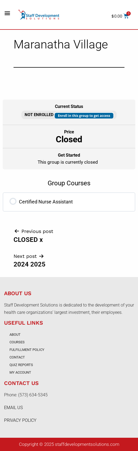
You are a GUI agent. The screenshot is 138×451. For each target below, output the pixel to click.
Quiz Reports (21, 365)
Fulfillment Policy (26, 350)
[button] (7, 13)
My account (20, 372)
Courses (17, 342)
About (15, 335)
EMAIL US (13, 407)
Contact (17, 357)
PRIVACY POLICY (20, 420)
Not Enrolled (40, 114)
